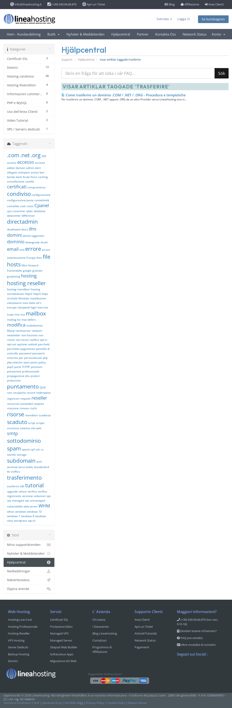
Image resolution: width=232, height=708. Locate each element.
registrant (13, 398)
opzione (22, 344)
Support (66, 60)
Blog (170, 4)
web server (31, 506)
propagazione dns (18, 376)
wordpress (20, 521)
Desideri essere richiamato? (197, 631)
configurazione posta (20, 200)
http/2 (28, 294)
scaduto (17, 422)
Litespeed (23, 307)
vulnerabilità (15, 506)
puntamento (23, 386)
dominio (15, 242)
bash (19, 177)
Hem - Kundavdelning (24, 34)
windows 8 (27, 516)
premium (36, 367)
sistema (25, 428)
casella (29, 181)
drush (44, 242)
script (31, 423)
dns (32, 229)
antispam (24, 172)
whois (10, 512)
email (13, 249)
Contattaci (99, 640)
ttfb (22, 486)
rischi (33, 408)
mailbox (36, 313)
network (37, 331)
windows (20, 512)
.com (13, 155)
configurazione (41, 195)
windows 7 (13, 516)
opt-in (43, 340)
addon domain (16, 168)
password (25, 353)
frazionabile (14, 270)
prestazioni (14, 371)
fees (39, 258)
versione (27, 496)
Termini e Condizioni (17, 703)
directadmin (22, 221)
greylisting (13, 276)
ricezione (13, 408)
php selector (15, 362)
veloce (23, 491)
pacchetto (13, 349)
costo (30, 206)
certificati (17, 187)
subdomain (21, 460)
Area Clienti (214, 4)
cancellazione (15, 181)
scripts (40, 423)
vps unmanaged (35, 500)
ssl (42, 449)
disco (24, 229)
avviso (35, 172)
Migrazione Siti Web (63, 661)
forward (33, 265)
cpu (9, 211)
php (45, 358)
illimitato (23, 298)
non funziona (29, 335)
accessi (11, 163)
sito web (36, 428)
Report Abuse (137, 703)
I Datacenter (100, 627)
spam (14, 448)
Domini (13, 661)
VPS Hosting (16, 640)
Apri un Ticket (93, 4)
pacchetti (44, 344)
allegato (12, 172)
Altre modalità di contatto (196, 645)
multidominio (34, 325)
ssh (38, 449)
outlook (32, 344)
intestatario (14, 303)
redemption (43, 393)
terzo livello (26, 467)
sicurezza (13, 428)
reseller (39, 398)
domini (14, 235)
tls (8, 472)
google (27, 270)
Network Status (194, 34)
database (40, 211)
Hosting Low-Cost (20, 620)
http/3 (37, 294)
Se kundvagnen (213, 19)
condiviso (19, 193)
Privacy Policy (95, 703)
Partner (142, 34)
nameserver (23, 331)
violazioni (40, 496)
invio (25, 303)
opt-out (11, 344)
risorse (15, 414)
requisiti (25, 398)
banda (11, 177)
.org (36, 155)
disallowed (13, 229)
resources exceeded (20, 404)
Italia (32, 303)
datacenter (14, 216)
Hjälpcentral (120, 34)
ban (42, 172)
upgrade (12, 491)
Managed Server (61, 640)
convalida (13, 206)
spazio (26, 449)
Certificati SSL (59, 620)
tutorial (34, 485)
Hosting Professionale (22, 627)
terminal (12, 467)
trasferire (13, 486)
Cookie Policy (116, 703)
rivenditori (31, 415)
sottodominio (24, 440)
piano (34, 362)
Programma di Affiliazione (102, 649)
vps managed (15, 500)
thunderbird (41, 467)
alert (38, 168)
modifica (16, 325)
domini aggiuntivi (33, 236)
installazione (38, 298)
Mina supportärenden (29, 544)
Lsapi (10, 314)
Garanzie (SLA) (52, 703)
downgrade (32, 242)
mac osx (19, 314)
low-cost (43, 307)
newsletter (13, 335)
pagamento (27, 349)
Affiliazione (189, 4)
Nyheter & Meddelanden (85, 34)
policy (42, 362)
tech (39, 462)
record (31, 393)
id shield (12, 298)
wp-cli (31, 521)
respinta (39, 404)
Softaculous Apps (61, 654)
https (45, 294)
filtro (24, 265)
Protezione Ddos (61, 627)
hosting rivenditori (18, 289)
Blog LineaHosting (104, 633)
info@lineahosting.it (26, 4)
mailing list (14, 320)
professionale (30, 371)
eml (21, 250)
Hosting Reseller (19, 633)
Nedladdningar (29, 571)
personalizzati (33, 358)
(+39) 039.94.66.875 (62, 4)
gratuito (37, 270)
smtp (12, 433)
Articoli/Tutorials (146, 633)
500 (43, 156)
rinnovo (24, 408)
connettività (41, 200)
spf (33, 449)
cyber (29, 211)
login (34, 307)
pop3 (10, 367)
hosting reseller (26, 283)
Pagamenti (142, 647)
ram (9, 393)
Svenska (164, 19)
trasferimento (24, 477)
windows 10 (34, 512)
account (40, 163)
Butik (53, 34)
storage (22, 455)
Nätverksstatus (29, 580)
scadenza (45, 415)
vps (48, 496)
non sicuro (22, 340)
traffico (15, 472)
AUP (36, 703)
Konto (218, 34)
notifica (34, 340)
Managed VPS (59, 633)
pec (21, 358)
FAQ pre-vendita (190, 638)
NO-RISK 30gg (74, 703)
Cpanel (41, 205)
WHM (44, 506)
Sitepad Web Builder (63, 647)
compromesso (36, 187)
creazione (18, 211)
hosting (29, 276)
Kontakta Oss (165, 34)
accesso (25, 162)
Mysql (10, 331)
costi (23, 206)
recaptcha (19, 393)
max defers (29, 320)
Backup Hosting (18, 654)
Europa (31, 258)
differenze (28, 216)
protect (35, 376)
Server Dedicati (18, 647)
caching (43, 177)
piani (27, 362)
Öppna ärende (29, 589)
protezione (14, 380)
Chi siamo (99, 620)
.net (25, 155)
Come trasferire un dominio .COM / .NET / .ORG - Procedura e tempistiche (123, 95)
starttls (11, 455)
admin (30, 168)
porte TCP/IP (22, 367)
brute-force (30, 177)
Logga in (183, 19)
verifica (32, 491)
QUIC (43, 387)
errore (33, 248)
